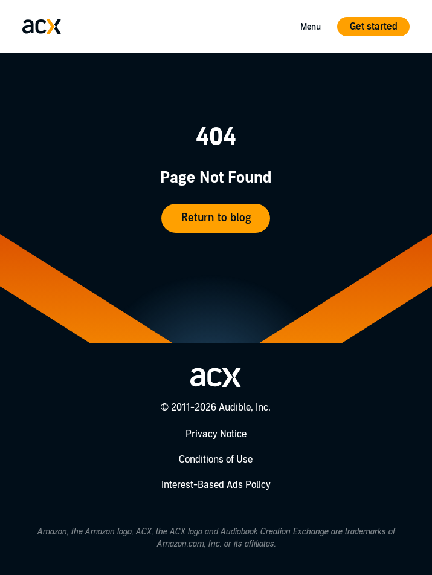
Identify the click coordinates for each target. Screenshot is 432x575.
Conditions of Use (216, 459)
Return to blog (216, 218)
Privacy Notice (216, 434)
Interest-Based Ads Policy (216, 485)
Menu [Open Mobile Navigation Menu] (310, 27)
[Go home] (41, 26)
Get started (374, 27)
